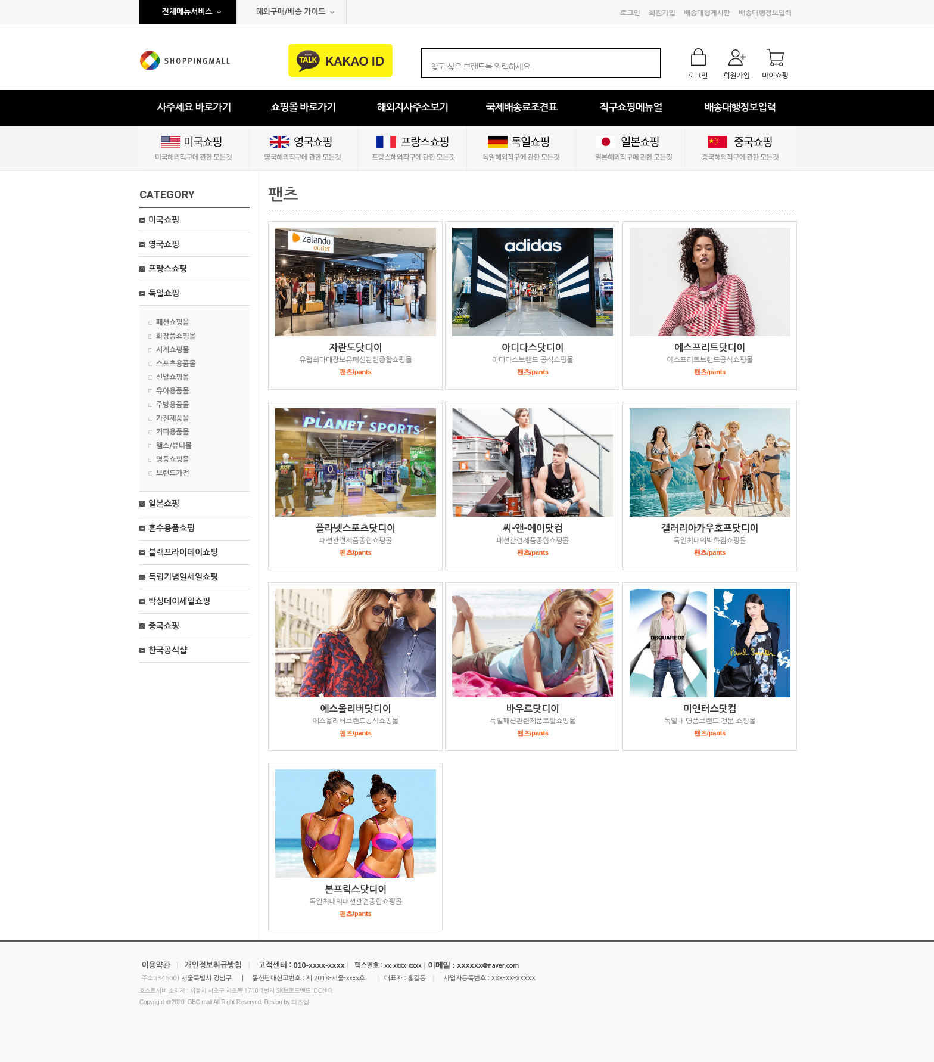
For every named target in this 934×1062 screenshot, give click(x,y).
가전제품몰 (172, 418)
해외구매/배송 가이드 (291, 11)
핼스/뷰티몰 (174, 445)
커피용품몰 (172, 432)
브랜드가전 (172, 473)
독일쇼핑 (163, 293)
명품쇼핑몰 (172, 459)
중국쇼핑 (163, 626)
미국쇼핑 (163, 220)
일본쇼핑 (163, 503)
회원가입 (662, 13)
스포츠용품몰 (176, 363)
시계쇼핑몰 (172, 349)
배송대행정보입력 (765, 13)
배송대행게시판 (707, 13)
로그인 (630, 13)
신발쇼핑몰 (172, 377)
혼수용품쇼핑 (171, 528)
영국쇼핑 (163, 244)
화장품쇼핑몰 (176, 336)
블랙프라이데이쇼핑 (183, 552)
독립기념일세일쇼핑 (183, 577)
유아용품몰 (172, 391)
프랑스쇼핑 (167, 269)
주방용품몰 (172, 404)
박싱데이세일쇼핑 (179, 601)
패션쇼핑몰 (172, 322)
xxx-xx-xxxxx (513, 978)
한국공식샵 (167, 650)
